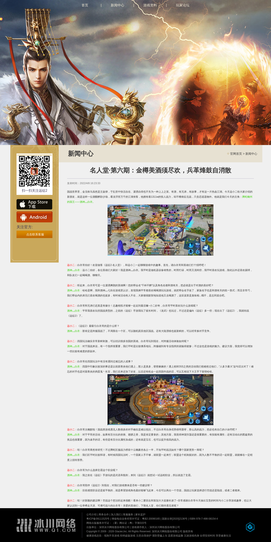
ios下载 (35, 204)
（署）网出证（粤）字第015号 (129, 522)
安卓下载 (35, 216)
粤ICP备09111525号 (97, 518)
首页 (85, 5)
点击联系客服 (35, 234)
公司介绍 (91, 514)
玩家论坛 (182, 5)
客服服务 (128, 514)
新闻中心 (117, 5)
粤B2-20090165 (151, 518)
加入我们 (116, 514)
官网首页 (236, 153)
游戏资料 (150, 5)
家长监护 (140, 514)
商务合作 (104, 514)
